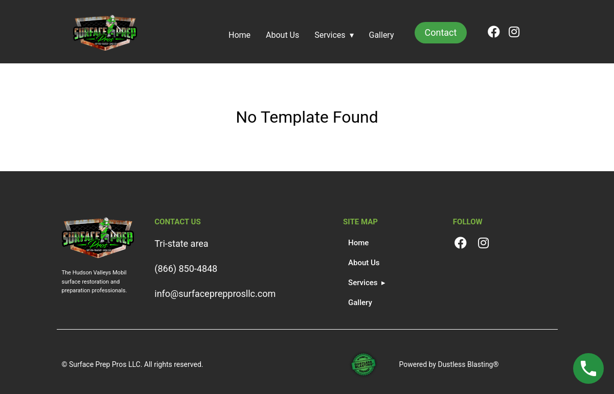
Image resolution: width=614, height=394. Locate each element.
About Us (282, 35)
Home (240, 35)
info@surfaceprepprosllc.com (215, 293)
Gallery (381, 35)
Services (329, 35)
